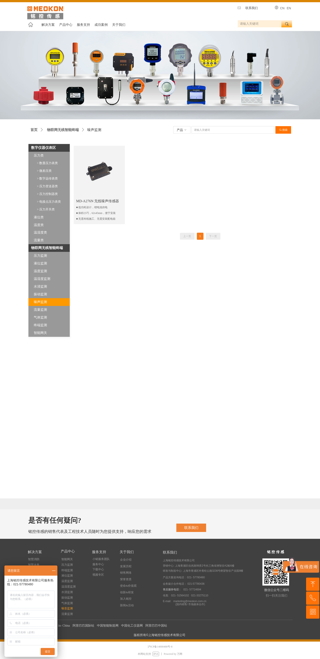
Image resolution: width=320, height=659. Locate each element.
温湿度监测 (42, 279)
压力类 (39, 155)
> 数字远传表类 (47, 178)
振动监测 (40, 294)
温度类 (39, 225)
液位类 (39, 217)
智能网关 (40, 333)
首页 (34, 130)
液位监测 (40, 263)
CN (282, 8)
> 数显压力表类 (47, 163)
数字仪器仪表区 (43, 148)
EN (289, 8)
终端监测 (40, 325)
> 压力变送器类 (47, 186)
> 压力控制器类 (47, 194)
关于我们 (118, 24)
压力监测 (40, 255)
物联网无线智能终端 (63, 130)
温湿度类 (40, 232)
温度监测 (40, 271)
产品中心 (65, 24)
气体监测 (40, 317)
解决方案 (48, 24)
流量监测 (40, 309)
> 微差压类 (44, 170)
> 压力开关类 (46, 209)
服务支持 (83, 24)
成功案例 (101, 24)
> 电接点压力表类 (49, 201)
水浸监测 (40, 286)
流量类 (39, 240)
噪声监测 (40, 302)
